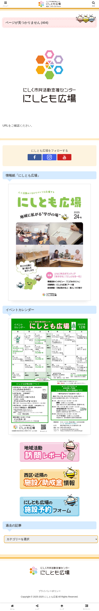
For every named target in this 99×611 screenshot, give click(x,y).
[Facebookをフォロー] (35, 157)
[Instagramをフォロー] (49, 157)
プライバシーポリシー (50, 591)
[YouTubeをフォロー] (64, 157)
